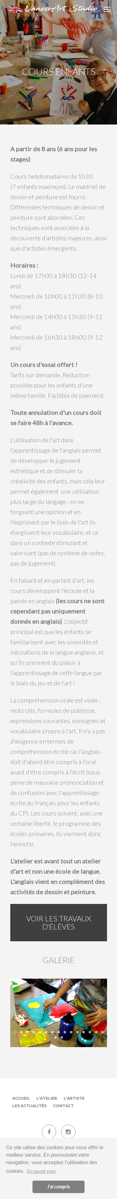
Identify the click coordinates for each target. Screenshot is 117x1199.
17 (61, 1037)
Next (98, 1012)
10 (71, 1032)
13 (89, 1032)
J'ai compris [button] (58, 1186)
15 (102, 1032)
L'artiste (74, 1098)
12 (83, 1032)
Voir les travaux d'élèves (58, 923)
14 (96, 1032)
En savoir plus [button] (41, 1171)
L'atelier (47, 1098)
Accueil (21, 1098)
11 (77, 1032)
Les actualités (29, 1105)
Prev (19, 1012)
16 (55, 1037)
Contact (63, 1105)
